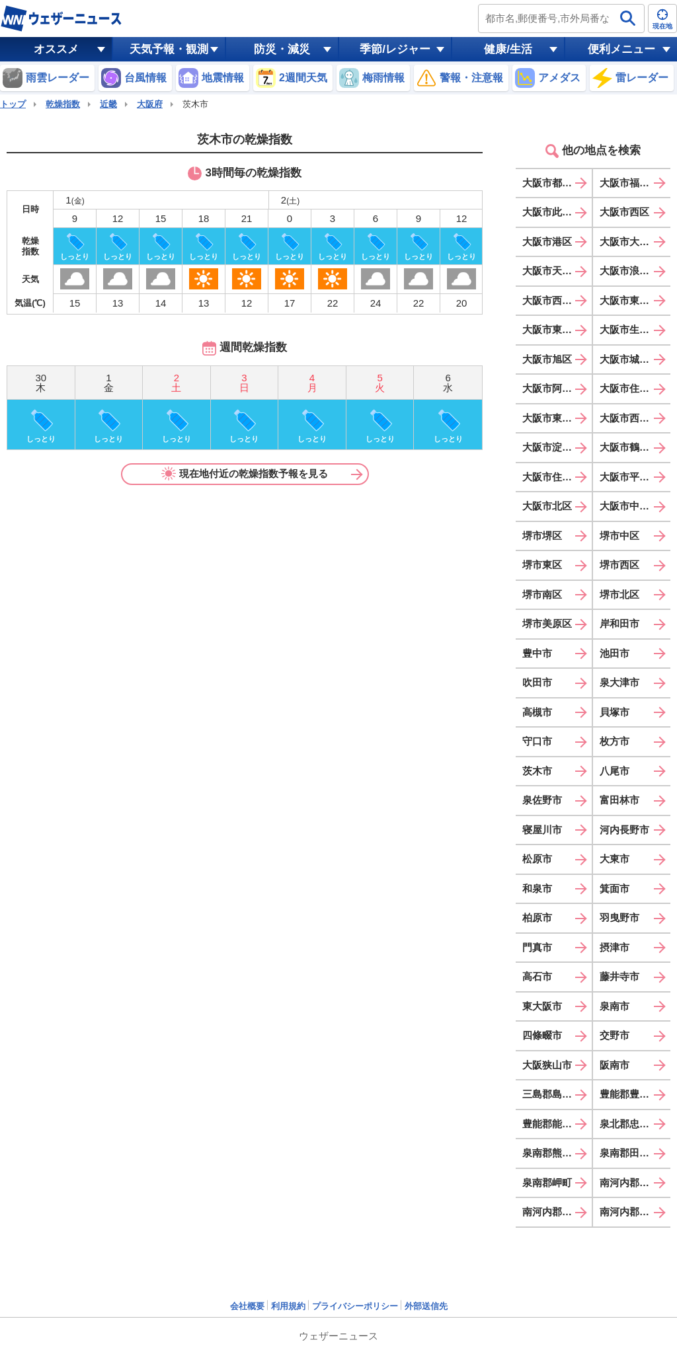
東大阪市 (542, 1006)
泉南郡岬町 (547, 1182)
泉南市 (614, 1006)
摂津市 (614, 947)
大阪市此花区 (552, 211)
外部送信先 (426, 1306)
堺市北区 (619, 594)
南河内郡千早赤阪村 (635, 1211)
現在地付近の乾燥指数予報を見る (244, 474)
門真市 (537, 947)
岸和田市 (619, 623)
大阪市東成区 (552, 329)
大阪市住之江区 (557, 476)
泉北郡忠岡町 (629, 1123)
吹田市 (537, 682)
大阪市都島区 (552, 182)
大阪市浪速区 (629, 270)
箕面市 (614, 888)
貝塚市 (614, 712)
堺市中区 (619, 535)
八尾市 (614, 770)
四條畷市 (542, 1035)
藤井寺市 (619, 976)
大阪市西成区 (629, 418)
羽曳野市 (619, 917)
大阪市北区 (547, 505)
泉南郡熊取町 (552, 1152)
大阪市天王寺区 (557, 270)
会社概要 (247, 1306)
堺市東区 (542, 564)
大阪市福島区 (629, 182)
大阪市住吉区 (629, 388)
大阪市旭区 (547, 359)
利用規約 (288, 1306)
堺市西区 (619, 564)
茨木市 (537, 770)
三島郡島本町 (552, 1094)
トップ (13, 104)
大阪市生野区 (629, 329)
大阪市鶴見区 (629, 447)
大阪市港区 (547, 241)
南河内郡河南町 (557, 1211)
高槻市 (537, 712)
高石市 (537, 976)
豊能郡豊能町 (629, 1094)
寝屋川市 (542, 829)
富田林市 (619, 800)
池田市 (614, 653)
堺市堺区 (542, 535)
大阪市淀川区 (552, 447)
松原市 (537, 858)
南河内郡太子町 (634, 1182)
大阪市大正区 (629, 241)
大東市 (614, 858)
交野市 (614, 1035)
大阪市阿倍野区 (557, 388)
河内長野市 (624, 829)
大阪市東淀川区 (634, 300)
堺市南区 (542, 594)
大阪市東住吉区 (557, 418)
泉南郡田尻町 (629, 1152)
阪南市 (614, 1065)
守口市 (537, 741)
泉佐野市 (542, 800)
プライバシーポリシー (355, 1306)
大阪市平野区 (629, 476)
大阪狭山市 (547, 1065)
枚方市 (614, 741)
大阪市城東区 (629, 359)
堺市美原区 (547, 623)
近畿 (108, 104)
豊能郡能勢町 (552, 1123)
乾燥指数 (63, 104)
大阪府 (150, 104)
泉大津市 (619, 682)
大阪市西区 (624, 211)
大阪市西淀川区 (557, 300)
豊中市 (537, 653)
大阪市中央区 (629, 505)
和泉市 (537, 888)
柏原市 (537, 917)
